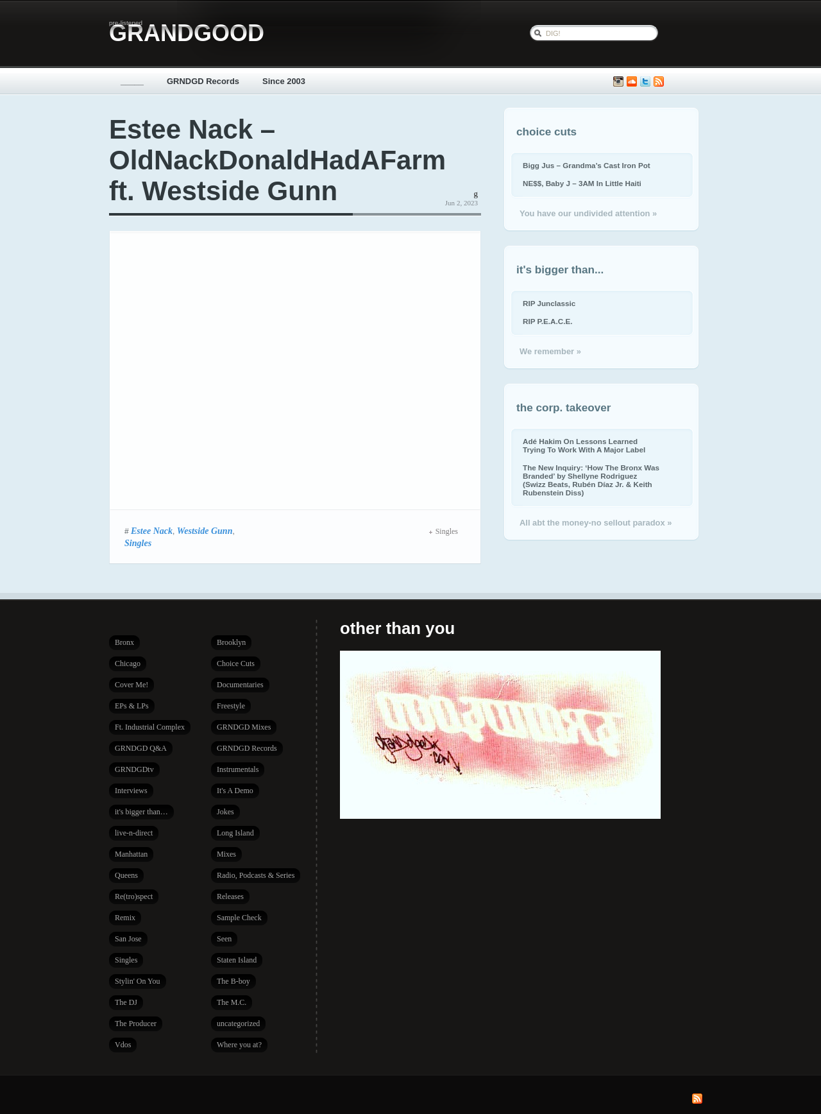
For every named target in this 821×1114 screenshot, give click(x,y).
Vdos (123, 1044)
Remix (125, 917)
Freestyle (231, 705)
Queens (126, 875)
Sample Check (239, 917)
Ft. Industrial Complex (150, 727)
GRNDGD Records (203, 81)
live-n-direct (134, 832)
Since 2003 (283, 81)
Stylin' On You (137, 981)
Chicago (127, 663)
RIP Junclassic (549, 303)
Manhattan (131, 854)
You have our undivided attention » (588, 213)
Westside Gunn (205, 531)
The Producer (136, 1023)
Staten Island (237, 959)
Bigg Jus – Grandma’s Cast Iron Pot (586, 165)
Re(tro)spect (134, 896)
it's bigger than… (141, 811)
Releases (230, 896)
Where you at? (239, 1044)
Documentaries (240, 684)
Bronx (124, 642)
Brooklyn (231, 642)
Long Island (235, 832)
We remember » (550, 351)
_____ (132, 81)
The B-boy (233, 981)
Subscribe (659, 81)
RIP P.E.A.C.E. (547, 321)
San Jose (128, 938)
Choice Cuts (236, 663)
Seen (224, 938)
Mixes (226, 854)
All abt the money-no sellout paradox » (596, 522)
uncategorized (238, 1023)
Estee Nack (152, 531)
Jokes (225, 811)
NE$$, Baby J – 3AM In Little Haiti (582, 183)
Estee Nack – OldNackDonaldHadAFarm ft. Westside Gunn (277, 160)
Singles (137, 543)
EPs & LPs (132, 705)
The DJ (126, 1002)
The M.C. (231, 1002)
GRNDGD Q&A (141, 748)
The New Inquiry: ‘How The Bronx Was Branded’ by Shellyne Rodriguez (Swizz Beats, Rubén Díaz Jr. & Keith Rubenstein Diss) (591, 480)
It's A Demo (235, 790)
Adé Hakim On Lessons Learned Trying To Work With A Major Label (584, 445)
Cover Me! (131, 684)
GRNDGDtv (134, 769)
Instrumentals (237, 769)
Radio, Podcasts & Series (255, 875)
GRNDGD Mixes (244, 727)
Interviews (131, 790)
